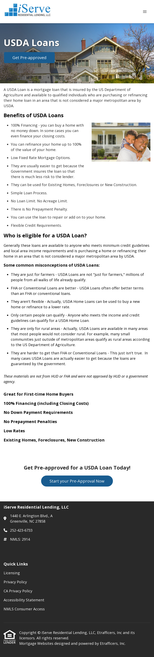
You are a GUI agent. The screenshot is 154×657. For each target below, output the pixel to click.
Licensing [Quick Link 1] (12, 572)
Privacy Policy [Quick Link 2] (15, 581)
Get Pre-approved (29, 57)
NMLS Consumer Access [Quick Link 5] (24, 609)
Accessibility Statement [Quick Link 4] (24, 600)
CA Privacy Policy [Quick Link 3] (18, 590)
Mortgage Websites (36, 643)
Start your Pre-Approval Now (77, 481)
